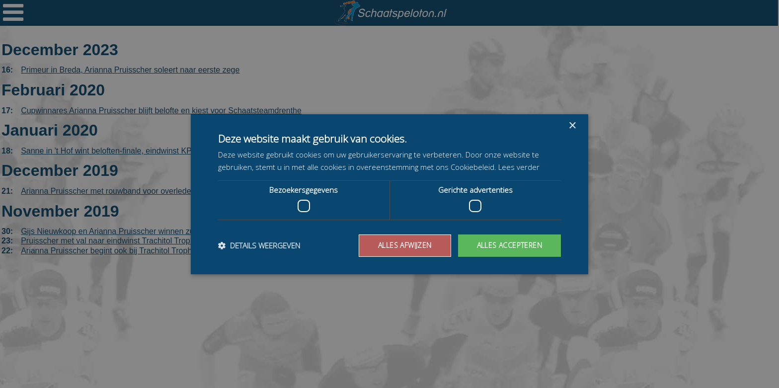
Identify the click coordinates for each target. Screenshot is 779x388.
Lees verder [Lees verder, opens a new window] (519, 167)
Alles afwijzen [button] (405, 245)
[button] (259, 245)
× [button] (572, 125)
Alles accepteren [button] (509, 245)
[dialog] (389, 194)
